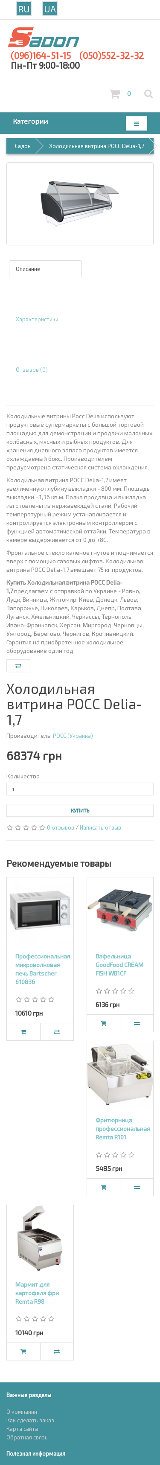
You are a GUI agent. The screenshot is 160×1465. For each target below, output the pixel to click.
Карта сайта (22, 1428)
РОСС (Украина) (73, 735)
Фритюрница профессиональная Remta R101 (123, 1128)
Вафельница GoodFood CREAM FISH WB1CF (119, 964)
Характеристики (37, 319)
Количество (23, 776)
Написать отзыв (100, 827)
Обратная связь (27, 1437)
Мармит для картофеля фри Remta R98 (37, 1293)
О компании (21, 1411)
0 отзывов (60, 827)
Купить (80, 810)
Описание (28, 268)
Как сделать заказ (30, 1420)
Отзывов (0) (32, 369)
